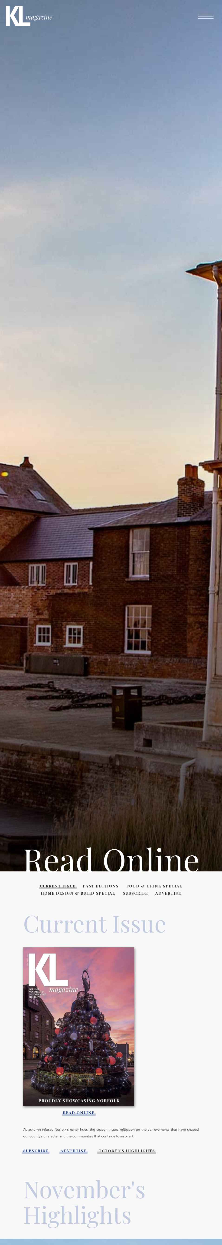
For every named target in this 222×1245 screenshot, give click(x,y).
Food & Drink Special (154, 886)
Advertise (168, 893)
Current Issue (57, 886)
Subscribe (135, 893)
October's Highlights (126, 1151)
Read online (79, 1113)
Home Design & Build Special (78, 893)
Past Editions (101, 886)
